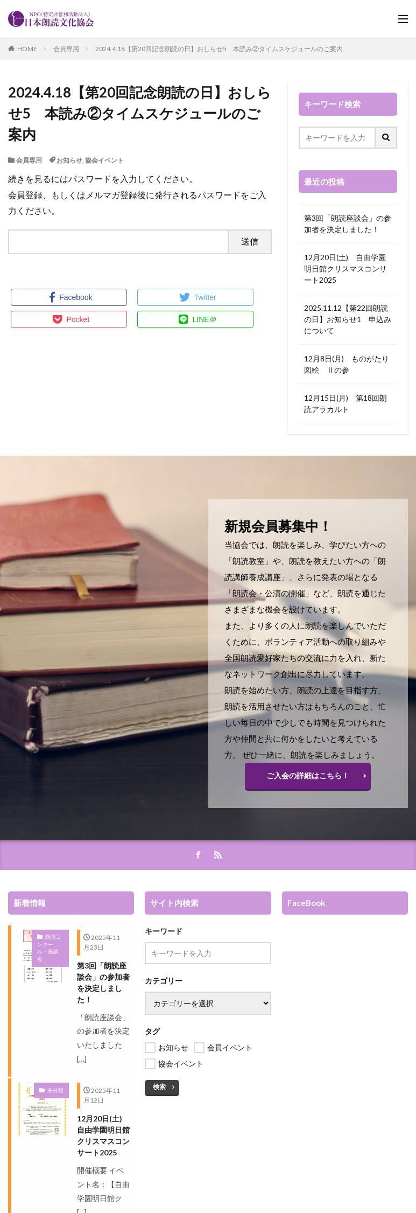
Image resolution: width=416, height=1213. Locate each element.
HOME (27, 49)
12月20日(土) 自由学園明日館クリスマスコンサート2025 (345, 268)
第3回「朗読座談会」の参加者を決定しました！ (347, 223)
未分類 (55, 1090)
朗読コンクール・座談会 (49, 947)
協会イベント (104, 160)
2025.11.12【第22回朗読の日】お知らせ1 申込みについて (347, 319)
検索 (159, 1087)
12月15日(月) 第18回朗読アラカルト (345, 403)
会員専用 (66, 49)
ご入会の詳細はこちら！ (307, 775)
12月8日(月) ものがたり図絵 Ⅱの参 (346, 364)
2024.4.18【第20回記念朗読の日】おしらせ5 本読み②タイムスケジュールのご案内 (219, 49)
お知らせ (69, 160)
